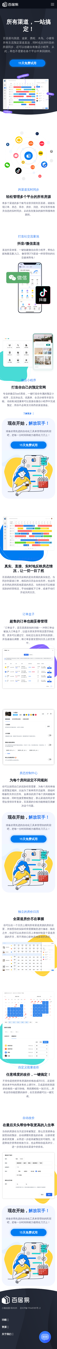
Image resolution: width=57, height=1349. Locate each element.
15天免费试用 (27, 63)
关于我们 (6, 1334)
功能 (4, 1319)
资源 (4, 1327)
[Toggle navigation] (52, 4)
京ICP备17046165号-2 (30, 1308)
